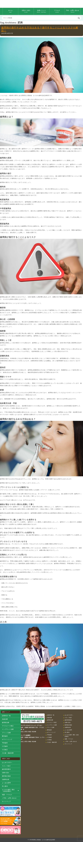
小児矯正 (5, 750)
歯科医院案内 (6, 769)
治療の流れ (5, 773)
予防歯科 (5, 743)
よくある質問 (6, 783)
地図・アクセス (7, 795)
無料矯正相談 (6, 776)
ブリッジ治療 (6, 733)
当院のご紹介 (26, 11)
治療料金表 (5, 780)
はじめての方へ (7, 763)
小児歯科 (5, 746)
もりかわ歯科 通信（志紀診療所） (8, 790)
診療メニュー (41, 11)
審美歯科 (5, 736)
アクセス (57, 11)
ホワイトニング (7, 739)
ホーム (10, 11)
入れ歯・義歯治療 (8, 753)
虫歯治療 (5, 719)
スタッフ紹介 (6, 766)
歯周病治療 (5, 723)
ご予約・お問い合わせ (9, 798)
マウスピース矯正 (8, 726)
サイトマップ (6, 802)
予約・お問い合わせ (72, 11)
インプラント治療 (8, 729)
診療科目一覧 (6, 716)
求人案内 (5, 786)
